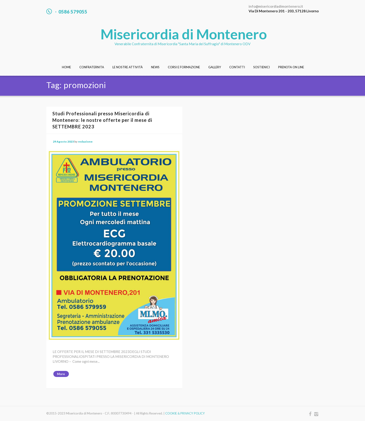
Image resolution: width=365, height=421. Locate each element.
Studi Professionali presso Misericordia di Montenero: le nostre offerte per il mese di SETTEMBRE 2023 (102, 120)
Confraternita (91, 67)
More (61, 374)
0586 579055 (72, 11)
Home (66, 67)
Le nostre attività (127, 67)
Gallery (214, 67)
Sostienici (261, 67)
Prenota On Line (291, 67)
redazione (85, 141)
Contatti (237, 67)
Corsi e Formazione (184, 67)
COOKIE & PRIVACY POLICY (185, 413)
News (155, 67)
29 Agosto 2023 (63, 141)
